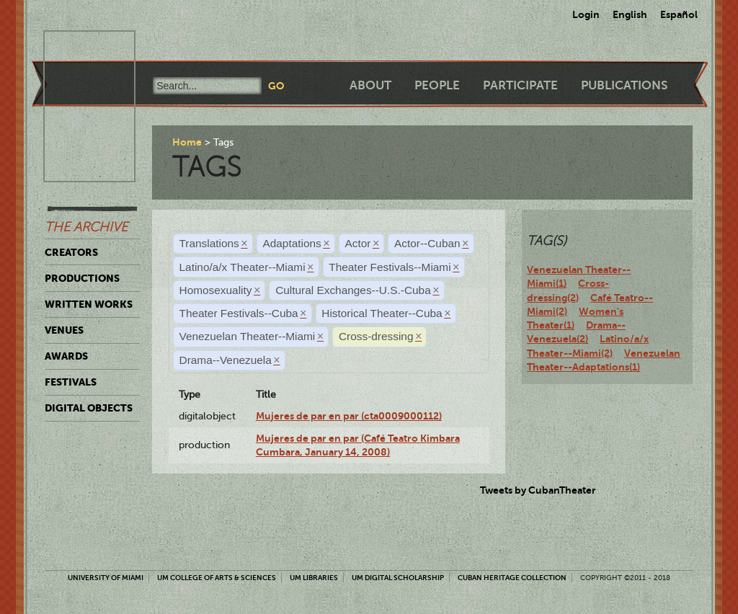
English (630, 14)
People (437, 85)
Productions (82, 278)
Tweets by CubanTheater (538, 490)
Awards (66, 356)
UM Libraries (314, 578)
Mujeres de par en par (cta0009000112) (349, 416)
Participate (520, 85)
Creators (71, 252)
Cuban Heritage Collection (512, 578)
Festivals (71, 382)
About (370, 85)
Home (187, 142)
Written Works (89, 304)
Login (586, 14)
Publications (624, 85)
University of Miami (105, 578)
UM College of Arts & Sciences (216, 578)
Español (679, 14)
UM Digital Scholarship (398, 578)
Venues (64, 330)
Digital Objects (89, 408)
